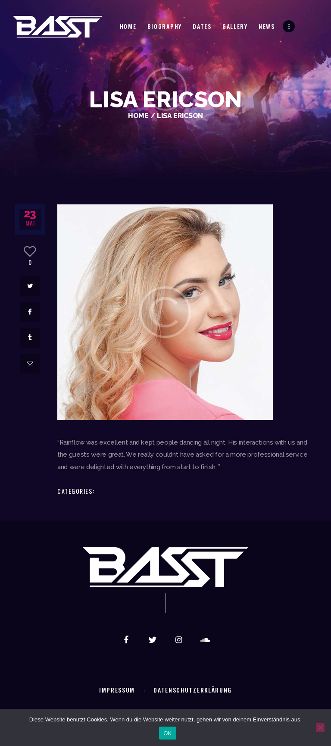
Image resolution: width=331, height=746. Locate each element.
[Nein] (320, 727)
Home (138, 116)
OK (167, 733)
